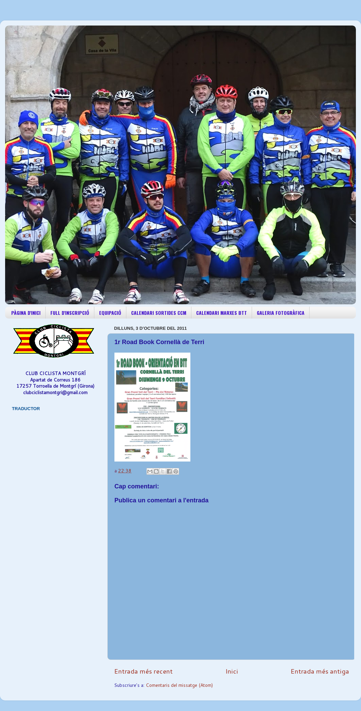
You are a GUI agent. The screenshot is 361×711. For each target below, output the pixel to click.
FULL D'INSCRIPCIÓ (69, 312)
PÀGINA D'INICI (26, 312)
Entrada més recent (143, 671)
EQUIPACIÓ (110, 312)
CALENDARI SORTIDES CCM (158, 312)
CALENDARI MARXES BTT (221, 312)
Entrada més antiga (320, 671)
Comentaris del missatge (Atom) (179, 685)
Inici (231, 671)
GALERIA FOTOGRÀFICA (280, 312)
